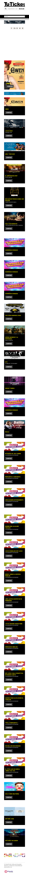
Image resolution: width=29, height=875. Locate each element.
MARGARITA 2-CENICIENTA (12, 477)
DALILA (7, 432)
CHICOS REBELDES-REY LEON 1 (14, 551)
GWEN (8, 84)
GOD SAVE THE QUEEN (11, 840)
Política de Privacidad (16, 864)
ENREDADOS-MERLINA (11, 647)
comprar (9, 112)
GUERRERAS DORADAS (11, 250)
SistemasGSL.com (8, 867)
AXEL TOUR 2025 (10, 154)
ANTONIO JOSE (9, 819)
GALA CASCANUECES (11, 224)
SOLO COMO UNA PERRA (12, 794)
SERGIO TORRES (9, 388)
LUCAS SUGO (9, 131)
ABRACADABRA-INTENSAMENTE (14, 500)
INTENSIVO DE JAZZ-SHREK (13, 453)
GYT (6, 362)
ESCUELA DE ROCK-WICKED (13, 746)
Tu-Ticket (6, 864)
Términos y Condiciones (9, 865)
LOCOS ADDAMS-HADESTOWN (13, 623)
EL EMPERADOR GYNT (11, 176)
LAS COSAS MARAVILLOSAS (13, 315)
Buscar (21, 9)
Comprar (10, 86)
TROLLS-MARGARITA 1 (11, 723)
